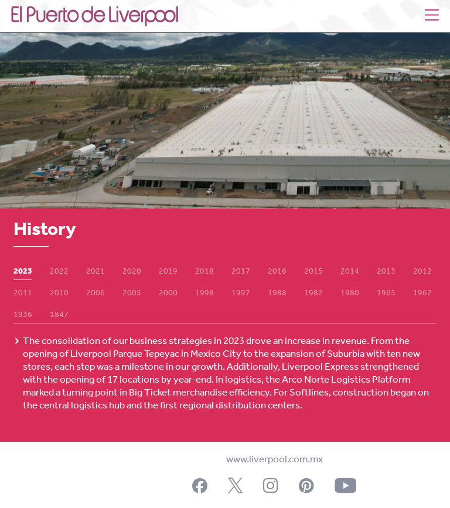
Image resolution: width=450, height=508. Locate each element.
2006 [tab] (95, 293)
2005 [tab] (131, 293)
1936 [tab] (22, 315)
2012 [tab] (422, 271)
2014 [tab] (349, 271)
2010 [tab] (59, 293)
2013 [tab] (386, 271)
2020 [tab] (131, 271)
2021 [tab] (95, 271)
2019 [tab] (168, 271)
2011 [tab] (22, 293)
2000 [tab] (168, 293)
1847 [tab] (59, 315)
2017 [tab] (240, 271)
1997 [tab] (240, 293)
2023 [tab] (22, 271)
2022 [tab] (59, 271)
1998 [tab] (204, 293)
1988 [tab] (277, 293)
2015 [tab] (313, 271)
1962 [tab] (422, 293)
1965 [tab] (386, 293)
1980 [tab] (349, 293)
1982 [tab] (313, 293)
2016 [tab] (277, 271)
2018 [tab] (204, 271)
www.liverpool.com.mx (274, 459)
